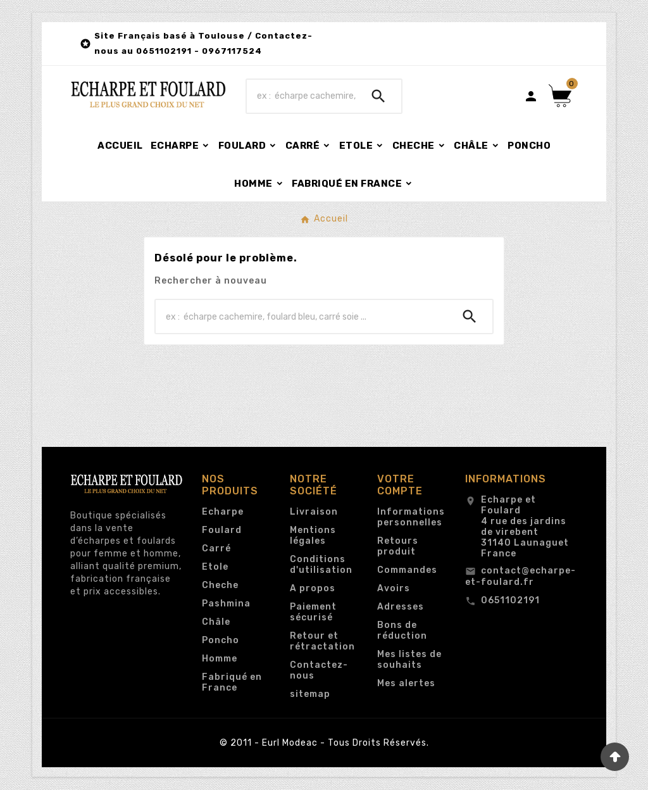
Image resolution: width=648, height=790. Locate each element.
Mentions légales (313, 535)
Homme (219, 658)
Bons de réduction (402, 630)
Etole (215, 566)
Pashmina (226, 603)
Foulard (222, 530)
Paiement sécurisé (313, 612)
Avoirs (393, 588)
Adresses (400, 606)
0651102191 (510, 600)
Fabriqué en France (232, 682)
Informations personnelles (411, 517)
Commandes (407, 570)
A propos (312, 588)
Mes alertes (406, 683)
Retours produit (397, 546)
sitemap (310, 694)
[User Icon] (531, 96)
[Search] (378, 96)
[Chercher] (301, 96)
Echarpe (223, 511)
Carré (216, 548)
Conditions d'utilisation (321, 564)
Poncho (220, 640)
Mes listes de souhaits (409, 659)
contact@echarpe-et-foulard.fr (520, 576)
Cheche (220, 585)
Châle (216, 622)
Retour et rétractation (322, 641)
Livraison (314, 511)
